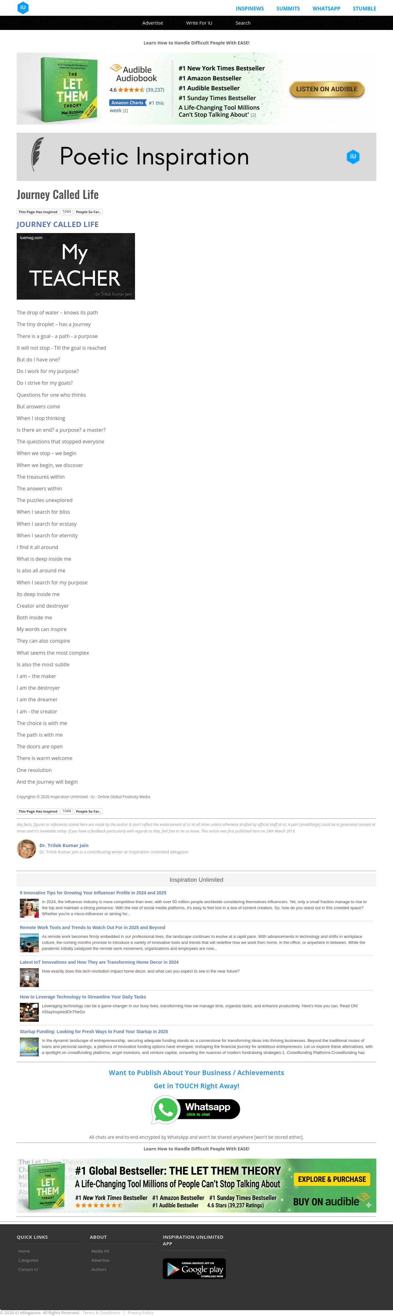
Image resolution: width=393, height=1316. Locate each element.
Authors (99, 1269)
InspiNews (250, 8)
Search (243, 23)
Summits (288, 8)
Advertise (152, 23)
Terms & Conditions (101, 1312)
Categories (28, 1260)
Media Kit (100, 1251)
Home (24, 1251)
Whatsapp (326, 8)
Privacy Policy (140, 1312)
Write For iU (199, 23)
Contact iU (28, 1269)
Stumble (364, 8)
